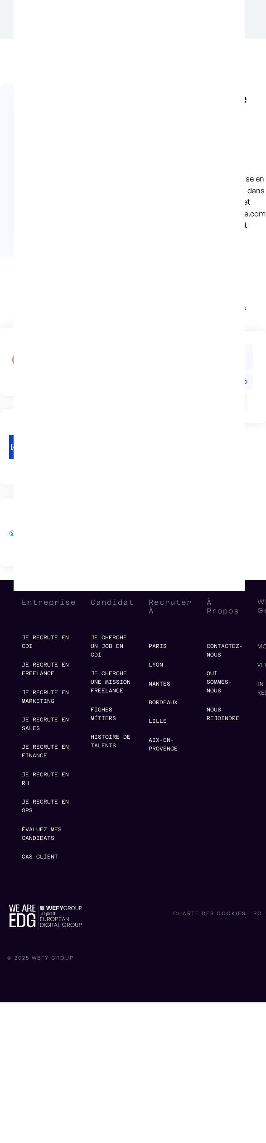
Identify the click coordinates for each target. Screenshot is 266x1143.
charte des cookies (209, 913)
